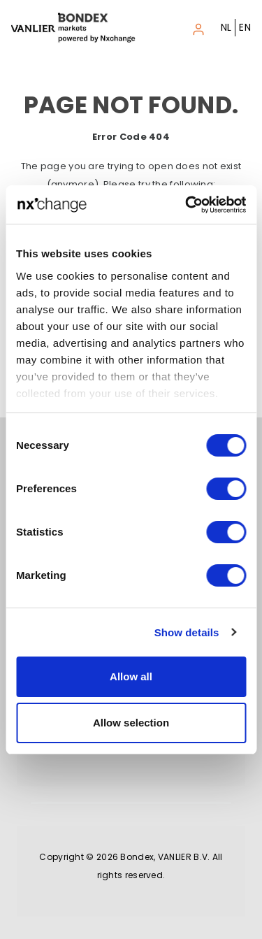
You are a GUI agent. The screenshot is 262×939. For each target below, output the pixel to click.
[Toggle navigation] (198, 27)
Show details (186, 632)
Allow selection (131, 723)
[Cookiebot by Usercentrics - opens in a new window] (186, 205)
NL (226, 27)
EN (245, 27)
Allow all (131, 676)
